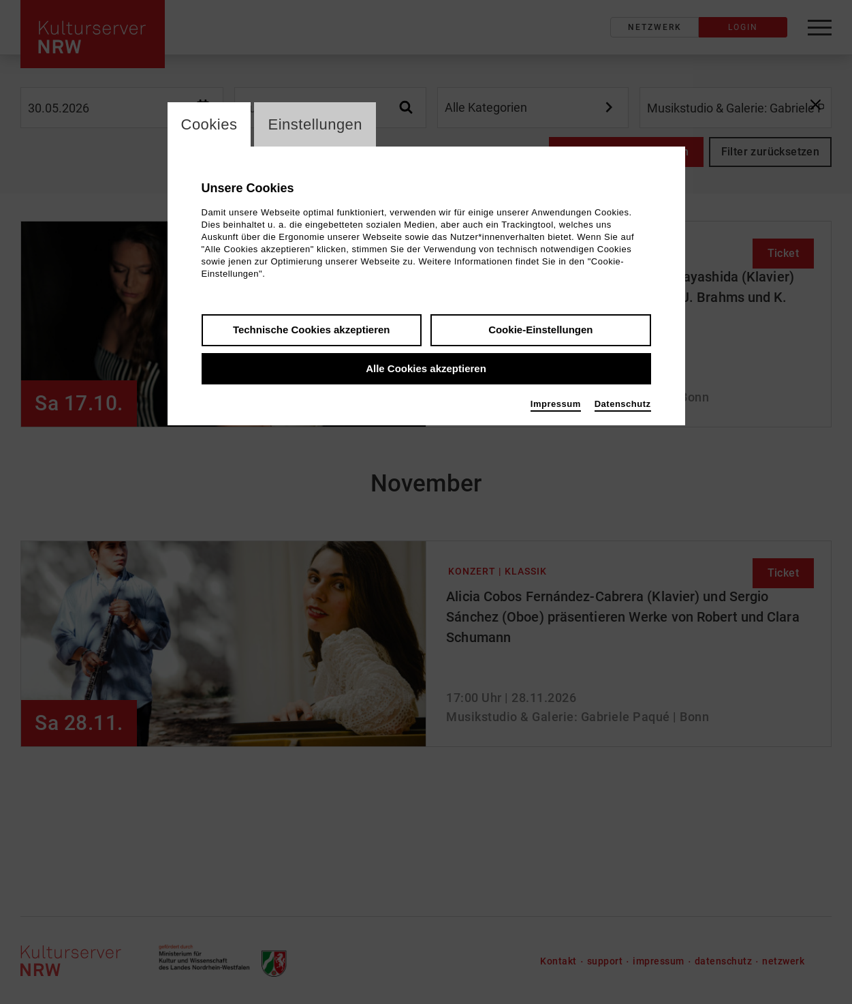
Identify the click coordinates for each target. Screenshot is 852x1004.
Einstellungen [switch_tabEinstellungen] (315, 124)
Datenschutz (623, 404)
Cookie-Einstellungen (540, 329)
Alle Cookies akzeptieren (426, 368)
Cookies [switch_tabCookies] (209, 124)
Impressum (556, 404)
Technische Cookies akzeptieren (311, 329)
